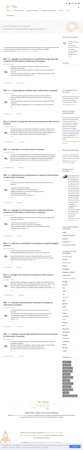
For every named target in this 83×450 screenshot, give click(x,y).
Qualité (64, 344)
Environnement (67, 371)
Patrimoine (65, 316)
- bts (28, 51)
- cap (30, 51)
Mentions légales (50, 432)
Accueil (8, 10)
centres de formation (27, 435)
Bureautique (67, 365)
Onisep (64, 232)
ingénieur (65, 303)
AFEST (64, 291)
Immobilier (66, 380)
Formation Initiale (18, 10)
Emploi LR (65, 238)
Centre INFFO (66, 242)
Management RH (8, 142)
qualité (64, 307)
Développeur (66, 269)
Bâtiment (65, 347)
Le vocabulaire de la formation (69, 104)
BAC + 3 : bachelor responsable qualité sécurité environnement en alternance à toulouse (30, 335)
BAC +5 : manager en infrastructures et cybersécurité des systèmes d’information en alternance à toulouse (28, 211)
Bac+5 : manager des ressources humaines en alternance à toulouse (28, 276)
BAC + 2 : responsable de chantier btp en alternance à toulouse (30, 90)
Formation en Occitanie (68, 245)
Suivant (45, 402)
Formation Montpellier (36, 442)
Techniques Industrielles (70, 395)
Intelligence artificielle (68, 272)
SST (63, 325)
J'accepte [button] (75, 446)
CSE (63, 294)
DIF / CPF (61, 10)
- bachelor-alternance (21, 51)
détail (11, 78)
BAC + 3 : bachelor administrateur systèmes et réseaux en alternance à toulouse (28, 303)
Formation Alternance (32, 10)
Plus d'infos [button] (45, 447)
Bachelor (64, 259)
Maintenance (66, 341)
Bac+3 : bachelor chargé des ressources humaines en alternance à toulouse (31, 122)
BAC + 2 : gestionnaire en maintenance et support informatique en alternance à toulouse (30, 176)
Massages (65, 335)
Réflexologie (65, 332)
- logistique (35, 51)
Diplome (19, 114)
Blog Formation (59, 432)
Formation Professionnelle (49, 10)
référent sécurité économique (19, 415)
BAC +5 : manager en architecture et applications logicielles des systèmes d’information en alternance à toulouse (30, 60)
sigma (64, 300)
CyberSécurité (66, 275)
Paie (63, 288)
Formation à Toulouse (8, 64)
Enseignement (10, 15)
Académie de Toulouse (68, 235)
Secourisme (65, 329)
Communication (68, 368)
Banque (64, 313)
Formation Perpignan (56, 442)
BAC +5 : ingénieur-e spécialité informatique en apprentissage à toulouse (31, 244)
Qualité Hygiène (8, 356)
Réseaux (64, 266)
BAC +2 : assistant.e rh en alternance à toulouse (23, 149)
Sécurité (64, 322)
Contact (69, 56)
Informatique (7, 83)
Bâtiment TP (7, 114)
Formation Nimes (46, 442)
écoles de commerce (39, 435)
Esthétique (66, 374)
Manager (65, 281)
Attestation (20, 83)
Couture (64, 351)
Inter (68, 10)
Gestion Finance (68, 377)
